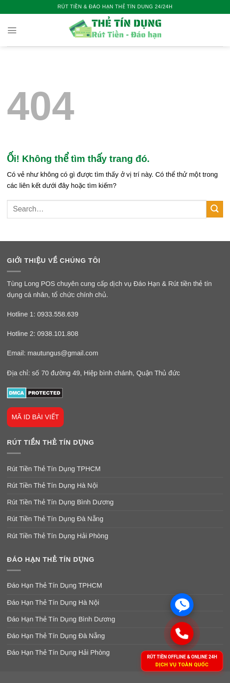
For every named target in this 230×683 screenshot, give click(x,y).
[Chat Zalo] (182, 604)
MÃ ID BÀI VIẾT (35, 417)
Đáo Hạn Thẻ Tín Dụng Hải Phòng (58, 652)
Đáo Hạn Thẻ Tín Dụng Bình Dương (61, 619)
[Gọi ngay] (181, 633)
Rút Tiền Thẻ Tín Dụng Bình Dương (60, 502)
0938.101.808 (58, 333)
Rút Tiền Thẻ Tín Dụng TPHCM (54, 468)
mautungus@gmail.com (62, 353)
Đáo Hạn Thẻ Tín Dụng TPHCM (54, 585)
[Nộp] (214, 209)
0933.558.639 (58, 314)
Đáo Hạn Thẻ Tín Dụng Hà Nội (53, 602)
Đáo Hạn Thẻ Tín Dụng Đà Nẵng (56, 636)
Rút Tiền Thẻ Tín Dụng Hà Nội (52, 485)
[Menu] (12, 30)
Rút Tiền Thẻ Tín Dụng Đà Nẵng (55, 518)
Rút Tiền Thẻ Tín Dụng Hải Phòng (57, 536)
